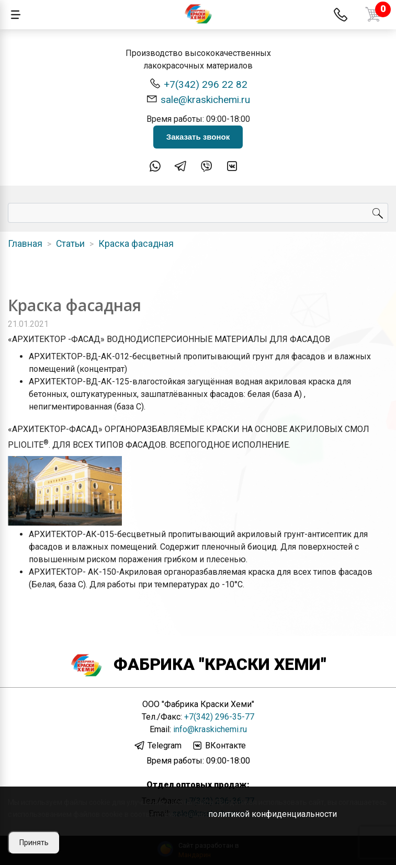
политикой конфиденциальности (272, 814)
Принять (34, 842)
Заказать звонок (198, 136)
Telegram (158, 746)
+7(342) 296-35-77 (219, 717)
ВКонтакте (218, 746)
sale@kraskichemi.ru (198, 99)
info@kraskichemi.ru (210, 729)
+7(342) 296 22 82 (198, 83)
